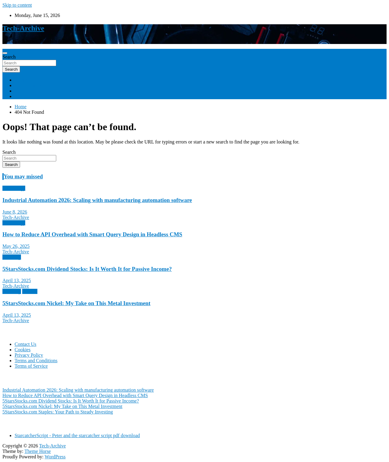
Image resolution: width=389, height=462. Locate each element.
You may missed (23, 176)
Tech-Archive (23, 28)
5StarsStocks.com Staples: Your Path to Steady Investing (57, 411)
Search (9, 56)
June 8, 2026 (14, 211)
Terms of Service (31, 366)
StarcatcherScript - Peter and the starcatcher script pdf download (77, 435)
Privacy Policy (29, 355)
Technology (26, 80)
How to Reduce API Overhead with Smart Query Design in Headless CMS (92, 234)
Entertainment (28, 85)
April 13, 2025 (16, 280)
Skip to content (17, 5)
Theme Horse (38, 451)
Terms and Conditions (36, 360)
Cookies (22, 349)
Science (22, 96)
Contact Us (25, 344)
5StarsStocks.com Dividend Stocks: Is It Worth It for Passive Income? (87, 269)
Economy (24, 90)
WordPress (55, 456)
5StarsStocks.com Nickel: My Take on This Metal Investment (76, 303)
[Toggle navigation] (4, 53)
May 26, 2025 (15, 246)
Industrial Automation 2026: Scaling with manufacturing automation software (97, 200)
